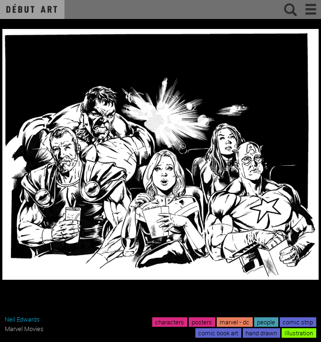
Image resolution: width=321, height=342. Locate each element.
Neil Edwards (22, 319)
